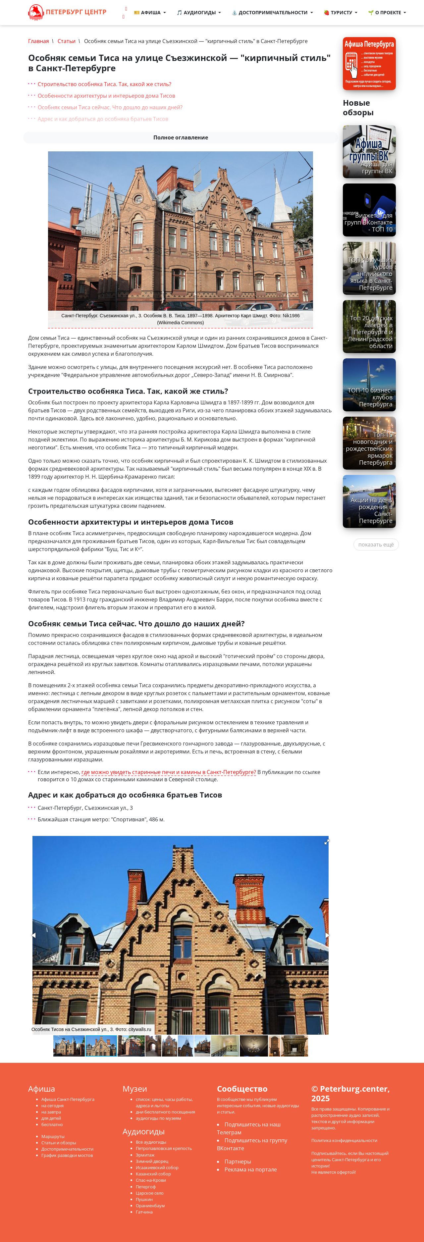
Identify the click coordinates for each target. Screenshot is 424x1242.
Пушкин (144, 1199)
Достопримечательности (67, 1149)
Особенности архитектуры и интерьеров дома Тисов (106, 95)
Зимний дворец (152, 1161)
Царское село (150, 1193)
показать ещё (376, 544)
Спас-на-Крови (151, 1180)
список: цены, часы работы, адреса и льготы (164, 1102)
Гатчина (144, 1212)
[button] (327, 842)
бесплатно (52, 1124)
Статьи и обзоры (58, 1143)
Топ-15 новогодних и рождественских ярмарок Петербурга (369, 448)
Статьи (67, 41)
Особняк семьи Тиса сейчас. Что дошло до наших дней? (110, 107)
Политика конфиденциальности (344, 1140)
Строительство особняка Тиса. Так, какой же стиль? (104, 84)
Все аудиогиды (151, 1142)
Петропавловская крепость (164, 1148)
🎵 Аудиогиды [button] (197, 12)
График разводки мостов (67, 1155)
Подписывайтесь (328, 1153)
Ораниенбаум (150, 1206)
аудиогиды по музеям (158, 1118)
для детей (51, 1118)
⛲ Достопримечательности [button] (270, 12)
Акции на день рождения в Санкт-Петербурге (372, 510)
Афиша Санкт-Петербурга (67, 1099)
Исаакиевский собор (157, 1167)
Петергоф (146, 1187)
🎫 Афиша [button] (148, 12)
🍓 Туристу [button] (338, 12)
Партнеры (238, 1161)
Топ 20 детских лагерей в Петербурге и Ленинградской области (370, 332)
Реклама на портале (251, 1169)
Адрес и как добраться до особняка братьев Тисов (103, 119)
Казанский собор (153, 1174)
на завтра (51, 1112)
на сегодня (52, 1106)
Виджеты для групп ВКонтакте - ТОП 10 (368, 222)
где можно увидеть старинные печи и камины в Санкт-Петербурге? (168, 772)
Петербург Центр (67, 12)
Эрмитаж (145, 1155)
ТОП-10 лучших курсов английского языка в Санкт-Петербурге (370, 273)
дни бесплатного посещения (165, 1112)
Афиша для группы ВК (377, 167)
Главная (38, 41)
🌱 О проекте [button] (385, 12)
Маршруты (53, 1136)
